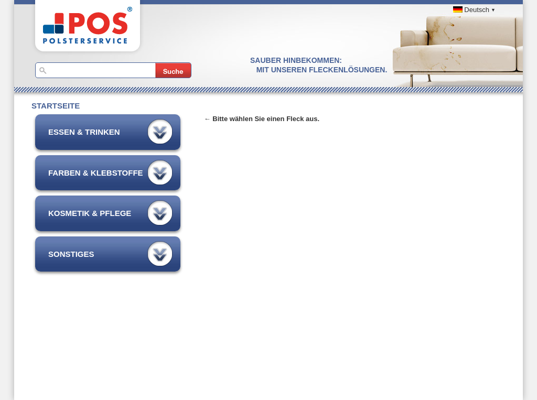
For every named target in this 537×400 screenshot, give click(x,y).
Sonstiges (71, 254)
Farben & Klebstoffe (95, 172)
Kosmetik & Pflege (89, 213)
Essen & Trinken (84, 131)
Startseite (55, 105)
